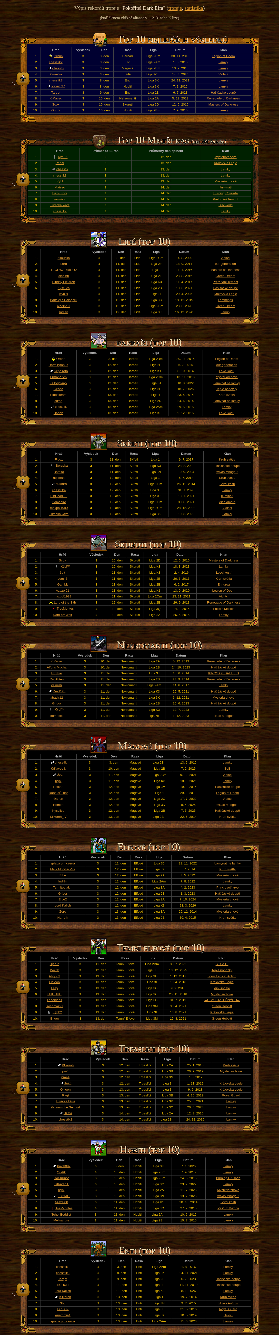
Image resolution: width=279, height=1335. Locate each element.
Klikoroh (68, 1065)
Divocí (228, 1315)
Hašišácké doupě (223, 92)
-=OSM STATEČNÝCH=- (222, 1000)
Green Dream (225, 276)
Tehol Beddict (61, 1214)
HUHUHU (54, 994)
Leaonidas (54, 1000)
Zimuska (56, 74)
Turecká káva (60, 205)
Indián (62, 881)
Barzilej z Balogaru (63, 300)
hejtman (59, 478)
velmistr (59, 199)
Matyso (60, 187)
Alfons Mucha (57, 667)
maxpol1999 (59, 508)
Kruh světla (227, 395)
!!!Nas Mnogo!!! (227, 472)
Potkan (58, 787)
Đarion (58, 413)
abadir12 (56, 697)
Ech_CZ (63, 1309)
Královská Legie (225, 163)
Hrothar (56, 673)
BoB (227, 768)
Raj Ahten (57, 679)
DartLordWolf (62, 615)
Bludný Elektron (63, 282)
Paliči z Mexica (223, 609)
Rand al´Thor (58, 793)
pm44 (65, 1077)
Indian (63, 312)
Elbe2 (63, 899)
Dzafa (68, 1113)
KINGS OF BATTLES (223, 673)
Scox (56, 104)
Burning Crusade (225, 193)
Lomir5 (63, 578)
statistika (194, 8)
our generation (225, 264)
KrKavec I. (58, 768)
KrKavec (56, 98)
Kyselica (64, 288)
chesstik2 (56, 62)
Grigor (56, 703)
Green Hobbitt (222, 1006)
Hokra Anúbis (228, 1303)
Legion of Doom (223, 56)
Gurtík (55, 110)
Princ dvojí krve (227, 887)
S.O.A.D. (222, 964)
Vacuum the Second (65, 1107)
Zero (62, 911)
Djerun (54, 964)
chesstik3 (56, 80)
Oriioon (54, 982)
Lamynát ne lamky (226, 383)
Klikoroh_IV (58, 817)
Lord (63, 264)
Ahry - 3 (54, 976)
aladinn (63, 276)
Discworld (226, 205)
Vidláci (223, 74)
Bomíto (59, 472)
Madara (61, 484)
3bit (62, 572)
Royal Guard (231, 1095)
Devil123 (59, 691)
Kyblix (63, 294)
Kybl (60, 181)
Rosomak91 (54, 1006)
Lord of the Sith (65, 602)
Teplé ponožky (226, 389)
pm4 (65, 1071)
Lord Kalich (63, 905)
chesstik (58, 68)
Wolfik (54, 970)
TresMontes (65, 608)
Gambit (62, 584)
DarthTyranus (58, 365)
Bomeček (57, 716)
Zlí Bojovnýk (58, 383)
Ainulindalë (222, 988)
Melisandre (61, 1220)
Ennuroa (224, 584)
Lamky (223, 62)
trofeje (175, 8)
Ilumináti (225, 187)
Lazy (54, 988)
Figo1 (59, 459)
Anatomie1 (62, 1315)
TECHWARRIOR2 (63, 270)
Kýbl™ (63, 157)
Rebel (60, 163)
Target (55, 92)
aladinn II (63, 306)
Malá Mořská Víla (62, 869)
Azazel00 (61, 1202)
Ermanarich (58, 377)
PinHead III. (58, 496)
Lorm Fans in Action (222, 976)
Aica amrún (227, 502)
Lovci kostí (226, 371)
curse (58, 401)
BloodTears (58, 395)
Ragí (65, 1095)
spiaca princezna (62, 863)
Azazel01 (62, 590)
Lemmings (225, 300)
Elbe (63, 875)
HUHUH (63, 1285)
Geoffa (58, 389)
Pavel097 (58, 86)
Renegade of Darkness (223, 98)
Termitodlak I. (62, 887)
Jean (60, 774)
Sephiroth (61, 371)
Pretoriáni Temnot (225, 199)
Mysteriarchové (226, 157)
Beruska (62, 465)
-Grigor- (54, 1018)
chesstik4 (59, 490)
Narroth (62, 917)
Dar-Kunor (59, 193)
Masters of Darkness (223, 104)
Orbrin (58, 56)
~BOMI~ (64, 1196)
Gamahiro (59, 502)
